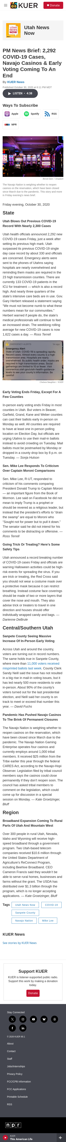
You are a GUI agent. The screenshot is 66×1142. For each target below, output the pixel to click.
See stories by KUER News (20, 943)
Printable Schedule (17, 1097)
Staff (9, 1059)
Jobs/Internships (16, 1066)
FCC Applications (16, 1089)
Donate (55, 5)
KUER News (15, 82)
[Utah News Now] (13, 30)
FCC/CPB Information (19, 1081)
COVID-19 (51, 904)
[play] (5, 1137)
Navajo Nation (24, 920)
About (10, 1043)
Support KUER (32, 971)
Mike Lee (48, 920)
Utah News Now (25, 904)
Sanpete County (25, 912)
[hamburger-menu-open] (5, 5)
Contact (11, 1051)
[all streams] (61, 1137)
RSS (9, 1104)
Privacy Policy (14, 1074)
